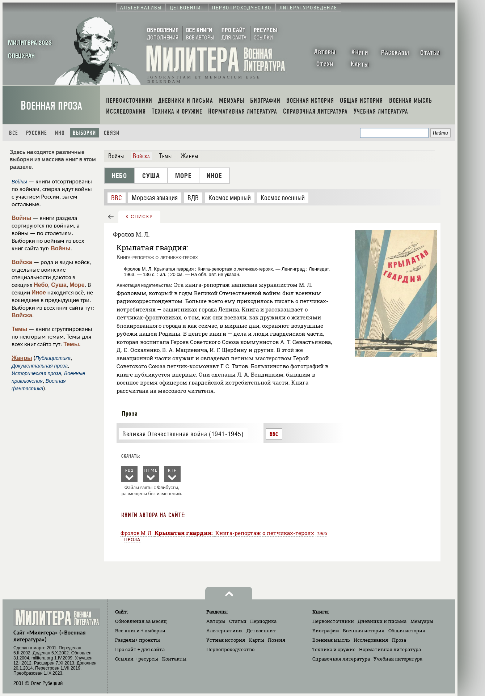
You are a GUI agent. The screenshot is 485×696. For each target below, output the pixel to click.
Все (13, 133)
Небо (41, 285)
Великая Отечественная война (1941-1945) (183, 434)
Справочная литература (341, 658)
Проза (130, 413)
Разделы (137, 640)
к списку (139, 216)
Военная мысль (331, 640)
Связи (111, 133)
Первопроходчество (230, 649)
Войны (21, 218)
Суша (59, 285)
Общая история (406, 630)
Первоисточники (333, 621)
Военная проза (51, 106)
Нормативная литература (390, 649)
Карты (256, 640)
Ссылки (136, 658)
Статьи (237, 621)
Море (77, 285)
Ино (60, 133)
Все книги (140, 630)
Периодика (263, 621)
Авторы (215, 621)
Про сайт (140, 649)
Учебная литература (398, 658)
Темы (19, 329)
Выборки (84, 133)
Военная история (363, 630)
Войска (22, 262)
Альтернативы (224, 630)
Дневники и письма (382, 621)
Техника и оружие (333, 649)
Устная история (225, 640)
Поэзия (276, 640)
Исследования (371, 640)
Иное (38, 292)
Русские (36, 133)
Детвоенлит (261, 630)
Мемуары (421, 621)
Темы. (72, 344)
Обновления (141, 621)
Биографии (325, 630)
